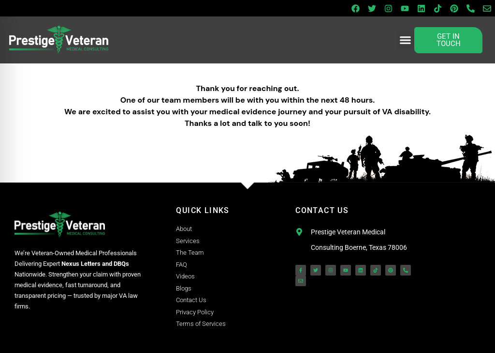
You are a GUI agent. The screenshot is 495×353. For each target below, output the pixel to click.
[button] (405, 40)
